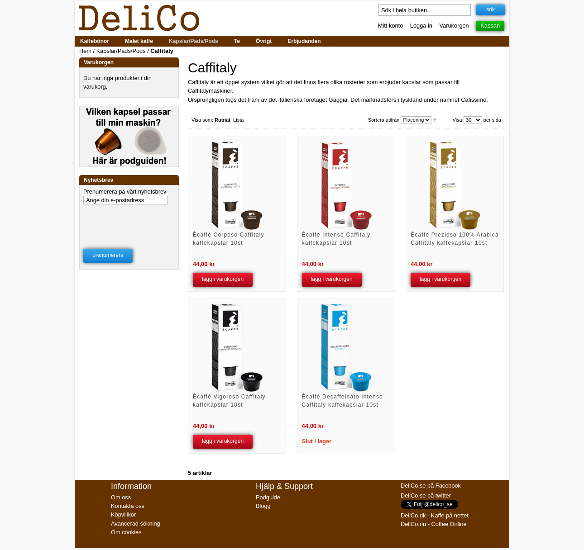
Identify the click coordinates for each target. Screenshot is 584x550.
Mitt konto (390, 25)
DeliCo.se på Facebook (431, 485)
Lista (238, 120)
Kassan (490, 25)
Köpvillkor (123, 514)
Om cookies (126, 532)
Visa (457, 120)
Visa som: (202, 120)
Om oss (121, 497)
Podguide (268, 497)
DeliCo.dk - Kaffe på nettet (435, 515)
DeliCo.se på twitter (426, 495)
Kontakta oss (127, 506)
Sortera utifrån (384, 120)
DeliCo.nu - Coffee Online (434, 524)
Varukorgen (454, 25)
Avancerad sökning (135, 523)
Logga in (421, 25)
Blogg (263, 506)
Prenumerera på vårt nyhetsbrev (125, 191)
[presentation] (129, 220)
